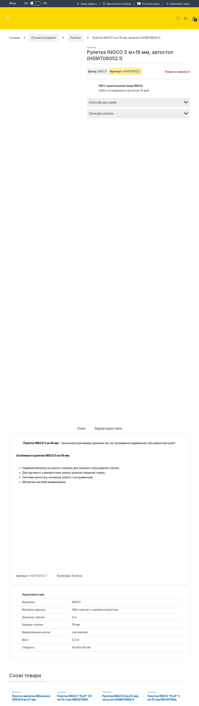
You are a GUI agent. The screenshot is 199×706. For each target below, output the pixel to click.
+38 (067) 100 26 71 (44, 667)
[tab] (81, 143)
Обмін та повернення (134, 614)
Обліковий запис (178, 3)
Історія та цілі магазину (100, 593)
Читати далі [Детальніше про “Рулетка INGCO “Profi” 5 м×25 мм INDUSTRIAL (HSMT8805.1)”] (183, 431)
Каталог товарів (130, 596)
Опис (81, 142)
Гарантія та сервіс (131, 608)
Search (177, 18)
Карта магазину (95, 604)
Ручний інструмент (43, 37)
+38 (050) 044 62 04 (46, 661)
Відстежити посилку (117, 3)
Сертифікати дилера (98, 616)
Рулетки (75, 37)
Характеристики (108, 142)
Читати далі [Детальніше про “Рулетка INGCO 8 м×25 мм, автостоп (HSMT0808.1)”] (138, 431)
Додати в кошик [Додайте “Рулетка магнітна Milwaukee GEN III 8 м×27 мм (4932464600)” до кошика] (48, 431)
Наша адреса (86, 3)
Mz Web (183, 701)
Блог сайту (92, 599)
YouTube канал (148, 3)
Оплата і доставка (131, 602)
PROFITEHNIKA (21, 701)
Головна (14, 37)
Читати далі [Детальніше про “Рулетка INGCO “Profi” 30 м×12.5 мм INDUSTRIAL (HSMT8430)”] (93, 431)
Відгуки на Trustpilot (98, 610)
